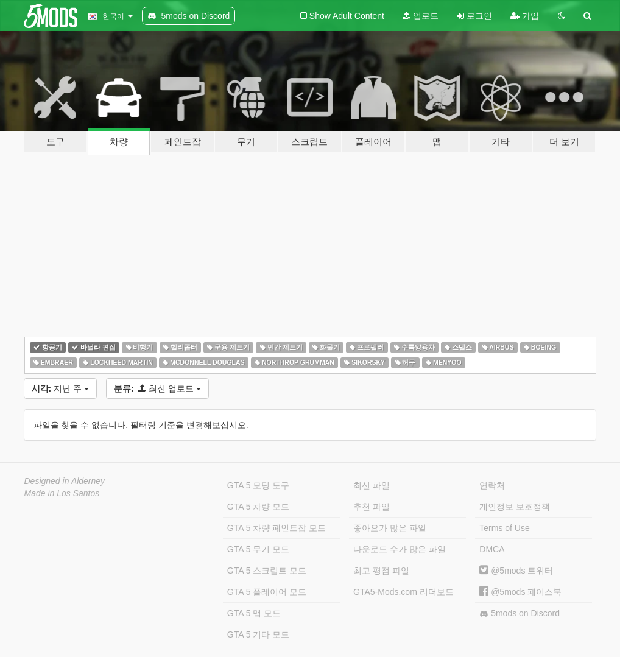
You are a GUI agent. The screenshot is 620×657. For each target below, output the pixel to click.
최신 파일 (371, 485)
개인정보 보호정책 (514, 506)
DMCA (491, 549)
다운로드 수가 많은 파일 (399, 549)
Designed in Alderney (64, 481)
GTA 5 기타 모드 (258, 634)
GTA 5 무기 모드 (258, 549)
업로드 (421, 16)
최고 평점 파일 (381, 570)
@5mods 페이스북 (520, 591)
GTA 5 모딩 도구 (258, 485)
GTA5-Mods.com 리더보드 (403, 592)
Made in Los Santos (62, 493)
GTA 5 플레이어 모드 (266, 592)
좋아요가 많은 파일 (389, 528)
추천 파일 (371, 506)
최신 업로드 (157, 388)
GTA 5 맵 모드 (254, 613)
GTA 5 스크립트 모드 (266, 570)
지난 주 (60, 388)
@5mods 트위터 (516, 570)
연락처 (492, 485)
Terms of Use (504, 528)
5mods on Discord (519, 613)
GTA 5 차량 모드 (258, 506)
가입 (525, 16)
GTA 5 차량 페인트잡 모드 (276, 528)
